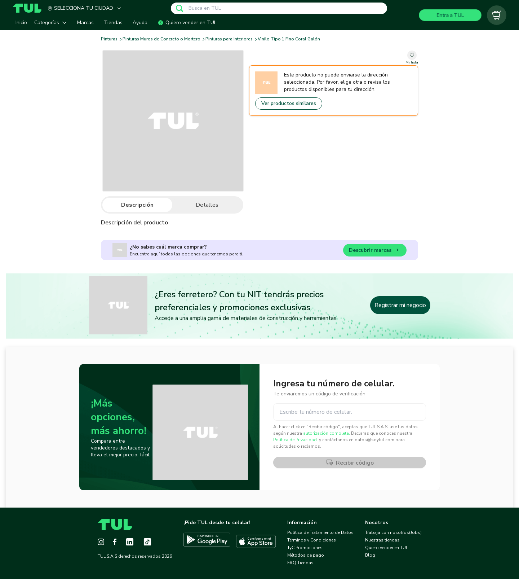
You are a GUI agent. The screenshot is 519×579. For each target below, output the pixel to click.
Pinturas (109, 39)
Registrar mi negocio (400, 305)
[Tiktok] (147, 542)
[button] (52, 22)
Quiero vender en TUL (386, 548)
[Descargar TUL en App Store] (256, 541)
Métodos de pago (305, 555)
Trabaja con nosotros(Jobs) (393, 532)
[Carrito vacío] (496, 15)
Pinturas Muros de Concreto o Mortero (161, 39)
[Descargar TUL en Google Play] (206, 541)
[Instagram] (101, 542)
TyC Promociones (305, 548)
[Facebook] (114, 542)
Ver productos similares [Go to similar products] (288, 103)
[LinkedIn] (129, 542)
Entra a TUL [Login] (450, 15)
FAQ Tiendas (300, 563)
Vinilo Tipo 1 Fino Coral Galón (289, 39)
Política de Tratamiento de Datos (320, 532)
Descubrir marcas (375, 251)
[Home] (30, 8)
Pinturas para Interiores (229, 39)
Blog (370, 555)
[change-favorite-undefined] (411, 58)
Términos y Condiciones (311, 540)
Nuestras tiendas (382, 540)
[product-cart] (496, 15)
